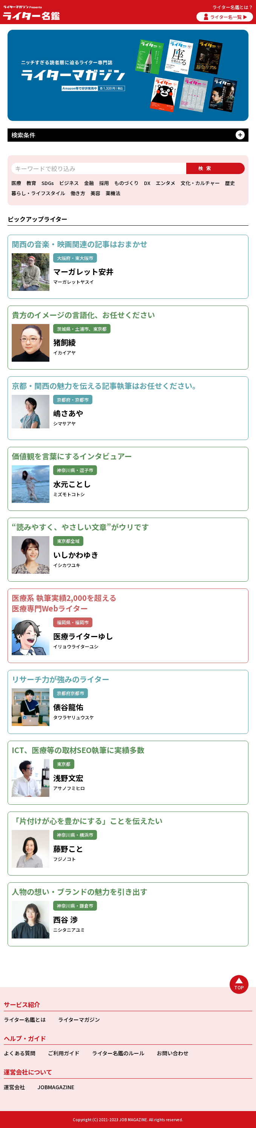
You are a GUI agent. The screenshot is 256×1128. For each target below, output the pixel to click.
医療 (16, 182)
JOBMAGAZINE (55, 1087)
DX (147, 182)
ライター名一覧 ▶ (228, 17)
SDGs (47, 182)
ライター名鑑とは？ (232, 7)
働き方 (78, 193)
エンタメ (165, 182)
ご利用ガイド (64, 1053)
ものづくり (126, 182)
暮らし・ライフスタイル (38, 193)
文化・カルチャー (200, 182)
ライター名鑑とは (25, 1019)
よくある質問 (19, 1053)
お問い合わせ (173, 1053)
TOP (239, 987)
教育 (31, 182)
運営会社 (14, 1087)
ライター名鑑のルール (118, 1053)
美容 (95, 193)
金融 (89, 182)
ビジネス (69, 182)
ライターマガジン (79, 1019)
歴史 (230, 182)
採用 (104, 182)
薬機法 (113, 193)
